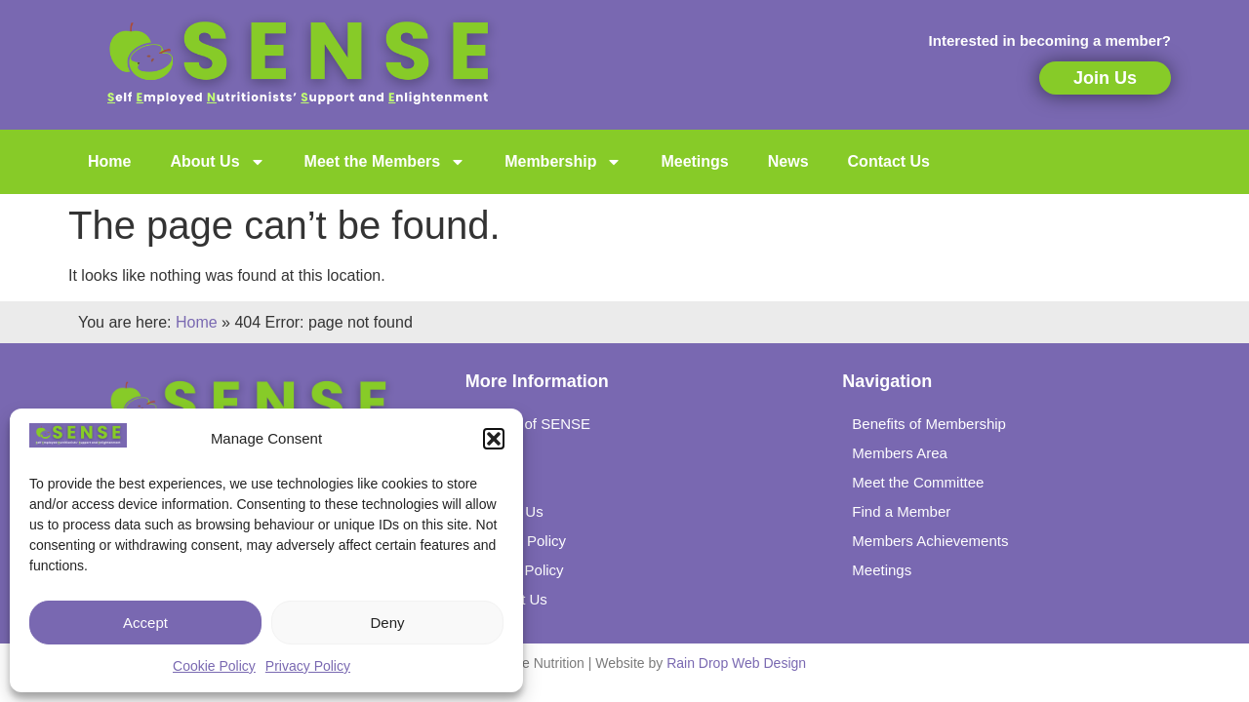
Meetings (694, 161)
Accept (145, 622)
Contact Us (889, 161)
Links (492, 482)
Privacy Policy (307, 666)
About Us (217, 161)
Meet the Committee (918, 482)
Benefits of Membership (929, 423)
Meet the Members (385, 161)
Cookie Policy (214, 666)
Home (109, 161)
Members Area (899, 453)
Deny (387, 622)
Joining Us (509, 511)
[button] (494, 438)
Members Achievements (930, 540)
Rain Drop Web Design (736, 663)
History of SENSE (532, 423)
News (788, 161)
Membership (563, 161)
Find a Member (901, 511)
